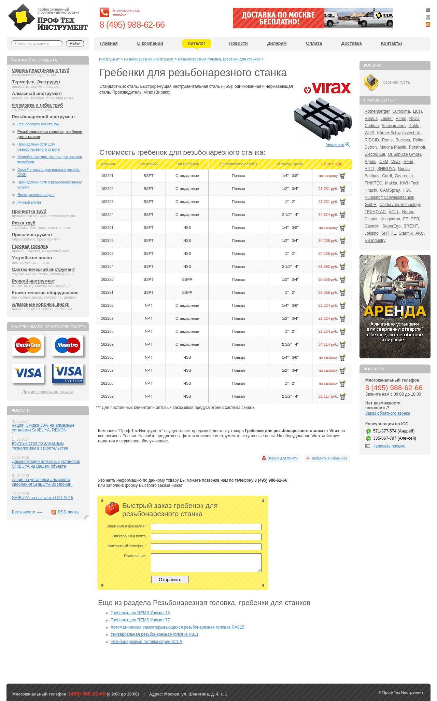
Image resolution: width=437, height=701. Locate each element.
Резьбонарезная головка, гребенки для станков (49, 134)
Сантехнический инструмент (43, 269)
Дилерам (276, 43)
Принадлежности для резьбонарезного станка (38, 146)
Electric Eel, (375, 154)
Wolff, (370, 132)
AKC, (420, 233)
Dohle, (415, 125)
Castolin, (373, 226)
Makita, (391, 183)
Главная (109, 43)
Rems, (388, 140)
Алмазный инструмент (37, 93)
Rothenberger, (378, 111)
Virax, (396, 161)
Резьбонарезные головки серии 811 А (146, 641)
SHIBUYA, (386, 168)
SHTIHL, (389, 233)
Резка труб (24, 222)
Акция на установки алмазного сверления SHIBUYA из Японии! (42, 482)
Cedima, (372, 125)
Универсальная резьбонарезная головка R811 (154, 634)
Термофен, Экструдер (36, 81)
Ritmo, (402, 118)
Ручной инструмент (33, 281)
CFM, (384, 161)
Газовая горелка (30, 246)
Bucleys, (403, 140)
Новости (238, 43)
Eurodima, (401, 111)
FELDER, (412, 219)
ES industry (375, 240)
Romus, (372, 118)
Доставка (351, 43)
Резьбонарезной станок (37, 124)
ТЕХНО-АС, (376, 211)
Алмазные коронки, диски (40, 304)
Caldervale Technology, (400, 204)
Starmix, (406, 233)
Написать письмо (388, 446)
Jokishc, (372, 233)
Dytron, (371, 147)
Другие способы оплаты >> (48, 391)
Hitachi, (371, 190)
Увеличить (335, 144)
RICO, (415, 118)
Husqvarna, (390, 219)
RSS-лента (68, 512)
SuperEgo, (392, 226)
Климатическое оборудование (45, 292)
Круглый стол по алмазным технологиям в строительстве (40, 446)
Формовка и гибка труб (37, 105)
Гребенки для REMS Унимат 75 (140, 612)
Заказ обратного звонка (387, 413)
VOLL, (394, 211)
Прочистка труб (29, 211)
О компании (150, 43)
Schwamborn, (394, 125)
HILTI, (370, 168)
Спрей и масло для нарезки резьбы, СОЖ (49, 172)
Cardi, (387, 176)
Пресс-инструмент (32, 234)
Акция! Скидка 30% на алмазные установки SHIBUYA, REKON (43, 427)
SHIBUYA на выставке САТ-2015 (42, 497)
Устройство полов (32, 257)
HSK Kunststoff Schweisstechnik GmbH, (389, 197)
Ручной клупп (29, 202)
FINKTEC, (374, 183)
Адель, (371, 161)
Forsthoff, (417, 147)
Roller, (418, 140)
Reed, (409, 161)
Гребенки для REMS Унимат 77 (140, 620)
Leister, (387, 118)
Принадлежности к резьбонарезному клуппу (49, 184)
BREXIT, (411, 226)
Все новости (23, 512)
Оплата (314, 43)
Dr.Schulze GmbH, (405, 154)
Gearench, (404, 176)
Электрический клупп (36, 195)
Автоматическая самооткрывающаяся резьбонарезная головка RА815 (177, 627)
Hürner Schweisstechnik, (399, 132)
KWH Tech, (410, 183)
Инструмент (109, 59)
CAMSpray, (390, 190)
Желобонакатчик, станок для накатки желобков (49, 159)
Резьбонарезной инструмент (43, 116)
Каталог (196, 43)
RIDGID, (372, 140)
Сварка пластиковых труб (40, 70)
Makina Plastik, (393, 147)
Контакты (391, 43)
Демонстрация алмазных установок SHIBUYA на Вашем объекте (46, 464)
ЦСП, (418, 111)
